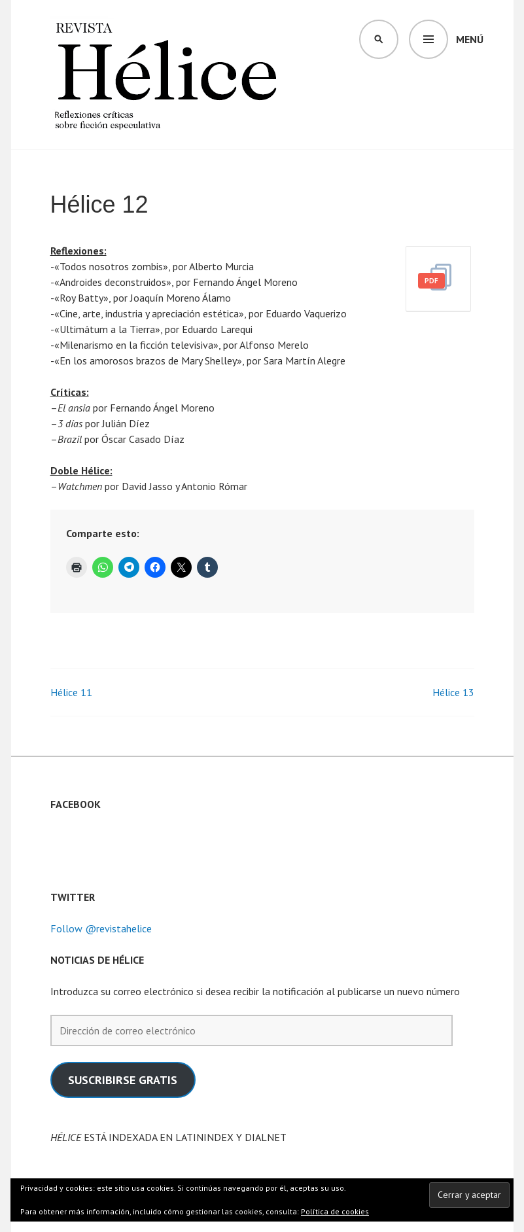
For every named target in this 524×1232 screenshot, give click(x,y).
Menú (469, 39)
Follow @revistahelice (101, 928)
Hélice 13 (453, 692)
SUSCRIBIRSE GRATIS (122, 1079)
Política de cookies (335, 1211)
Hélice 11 (71, 692)
